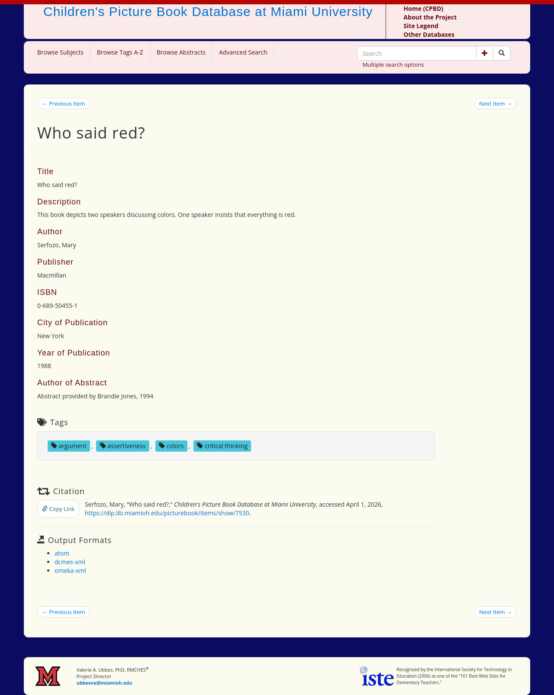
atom (62, 553)
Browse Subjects (60, 52)
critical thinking (222, 446)
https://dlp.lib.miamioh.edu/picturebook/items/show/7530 (167, 513)
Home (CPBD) (423, 8)
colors (171, 446)
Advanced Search (243, 52)
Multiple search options (393, 64)
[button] (484, 53)
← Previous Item (63, 103)
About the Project (430, 17)
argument (69, 446)
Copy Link (58, 509)
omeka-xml (70, 570)
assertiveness (123, 446)
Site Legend (420, 26)
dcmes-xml (70, 562)
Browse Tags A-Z (120, 52)
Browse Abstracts (181, 52)
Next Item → (495, 103)
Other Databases (428, 34)
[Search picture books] (501, 53)
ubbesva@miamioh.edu (104, 682)
